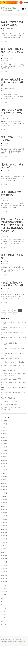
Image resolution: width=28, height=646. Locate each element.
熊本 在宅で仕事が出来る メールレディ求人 (12, 52)
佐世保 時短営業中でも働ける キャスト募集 (12, 82)
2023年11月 (4, 513)
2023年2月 (4, 542)
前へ (3, 310)
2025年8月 (4, 444)
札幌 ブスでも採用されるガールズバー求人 (12, 111)
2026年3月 (4, 421)
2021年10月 (4, 595)
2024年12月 (4, 470)
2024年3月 (4, 500)
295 (10, 314)
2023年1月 (4, 546)
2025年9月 (4, 440)
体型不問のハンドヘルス (8, 371)
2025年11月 (4, 434)
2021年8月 (4, 601)
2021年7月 (4, 605)
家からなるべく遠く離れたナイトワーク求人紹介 (14, 389)
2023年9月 (4, 519)
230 (3, 314)
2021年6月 (4, 608)
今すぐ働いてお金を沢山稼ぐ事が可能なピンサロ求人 (14, 349)
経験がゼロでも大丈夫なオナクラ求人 (12, 359)
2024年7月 (4, 486)
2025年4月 (4, 457)
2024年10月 (4, 477)
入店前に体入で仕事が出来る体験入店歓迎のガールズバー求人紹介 (14, 375)
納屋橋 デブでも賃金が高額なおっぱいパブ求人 (14, 334)
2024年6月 (4, 490)
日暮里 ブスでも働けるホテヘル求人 (12, 23)
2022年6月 (4, 569)
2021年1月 (3, 624)
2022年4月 (4, 575)
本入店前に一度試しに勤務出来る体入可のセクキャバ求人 (14, 394)
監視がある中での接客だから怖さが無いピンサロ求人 (14, 323)
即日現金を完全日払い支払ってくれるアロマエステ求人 (14, 355)
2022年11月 (4, 552)
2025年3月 (4, 460)
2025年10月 (4, 437)
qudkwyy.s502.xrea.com (8, 28)
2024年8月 (4, 483)
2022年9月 (4, 559)
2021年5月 (4, 611)
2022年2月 (4, 582)
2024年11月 (4, 473)
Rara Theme (21, 641)
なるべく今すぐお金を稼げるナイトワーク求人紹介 (14, 328)
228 (15, 310)
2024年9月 (4, 480)
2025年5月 (4, 454)
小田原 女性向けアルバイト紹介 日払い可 (12, 284)
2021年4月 (4, 615)
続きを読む (4, 42)
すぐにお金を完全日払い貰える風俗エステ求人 (14, 383)
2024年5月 (4, 493)
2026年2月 (4, 424)
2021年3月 (4, 618)
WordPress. (10, 643)
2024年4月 (4, 496)
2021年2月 (4, 621)
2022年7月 (4, 565)
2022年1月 (4, 585)
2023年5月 (4, 532)
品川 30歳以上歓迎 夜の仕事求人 (12, 193)
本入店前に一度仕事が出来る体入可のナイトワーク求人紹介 (14, 409)
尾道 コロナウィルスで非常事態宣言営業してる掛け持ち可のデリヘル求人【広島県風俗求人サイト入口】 (12, 225)
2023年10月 (4, 516)
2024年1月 (4, 506)
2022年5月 (4, 572)
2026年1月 (4, 427)
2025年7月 (4, 447)
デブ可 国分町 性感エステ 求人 (10, 405)
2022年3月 (4, 578)
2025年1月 (4, 467)
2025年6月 (4, 450)
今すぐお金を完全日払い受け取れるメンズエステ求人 (14, 344)
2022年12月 (4, 549)
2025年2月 (4, 463)
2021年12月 (4, 588)
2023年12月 (4, 509)
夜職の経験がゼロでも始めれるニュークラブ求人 (14, 339)
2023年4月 (4, 536)
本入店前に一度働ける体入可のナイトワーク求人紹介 (14, 366)
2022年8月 (4, 562)
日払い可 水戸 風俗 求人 (8, 398)
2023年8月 (4, 523)
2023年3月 (4, 539)
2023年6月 (4, 529)
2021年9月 (4, 598)
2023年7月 (4, 526)
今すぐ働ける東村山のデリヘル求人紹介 (12, 362)
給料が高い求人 (8, 8)
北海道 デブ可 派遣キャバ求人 (12, 166)
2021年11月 (4, 592)
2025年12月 (4, 431)
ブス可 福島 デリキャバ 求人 (9, 401)
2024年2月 (4, 503)
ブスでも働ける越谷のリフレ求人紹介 (12, 379)
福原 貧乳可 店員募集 (12, 257)
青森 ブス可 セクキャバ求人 (12, 139)
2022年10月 (4, 555)
